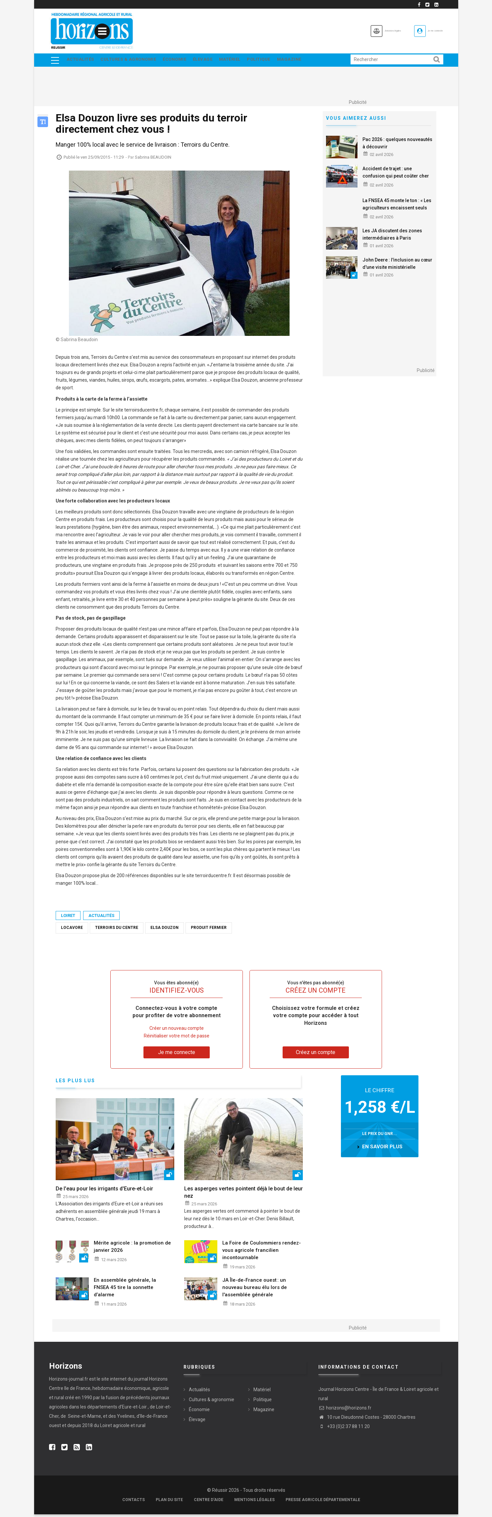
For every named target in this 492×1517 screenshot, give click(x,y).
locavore (72, 930)
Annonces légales (355, 31)
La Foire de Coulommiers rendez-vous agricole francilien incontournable (261, 1253)
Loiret (68, 918)
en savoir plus (382, 1149)
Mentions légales (254, 1502)
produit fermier (209, 930)
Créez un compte (315, 1054)
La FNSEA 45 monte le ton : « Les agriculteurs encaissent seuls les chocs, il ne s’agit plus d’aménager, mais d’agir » (396, 213)
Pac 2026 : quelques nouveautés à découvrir (397, 145)
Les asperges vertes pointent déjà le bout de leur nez (243, 1194)
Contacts (133, 1502)
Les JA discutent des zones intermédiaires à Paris (392, 237)
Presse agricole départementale (323, 1502)
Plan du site (169, 1502)
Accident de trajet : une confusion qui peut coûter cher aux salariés (395, 178)
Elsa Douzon (164, 930)
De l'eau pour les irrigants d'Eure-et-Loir (104, 1191)
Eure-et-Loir (134, 1409)
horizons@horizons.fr (344, 1410)
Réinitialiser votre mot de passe (176, 1038)
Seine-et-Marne (84, 1418)
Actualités (81, 61)
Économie (182, 61)
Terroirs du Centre (116, 930)
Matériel (244, 61)
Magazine (310, 61)
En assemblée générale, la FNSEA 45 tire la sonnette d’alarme (125, 1289)
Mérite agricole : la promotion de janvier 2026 (132, 1249)
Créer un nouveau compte (176, 1030)
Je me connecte (424, 31)
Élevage (214, 61)
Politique (276, 61)
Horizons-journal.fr (68, 1381)
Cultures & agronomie (132, 61)
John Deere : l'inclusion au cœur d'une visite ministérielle (397, 266)
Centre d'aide (208, 1502)
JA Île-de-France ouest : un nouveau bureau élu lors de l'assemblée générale (254, 1289)
